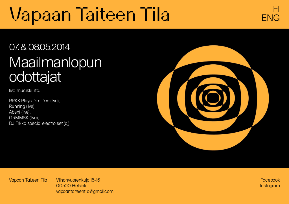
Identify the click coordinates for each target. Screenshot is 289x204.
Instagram (270, 186)
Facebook (270, 180)
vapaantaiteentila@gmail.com (84, 191)
